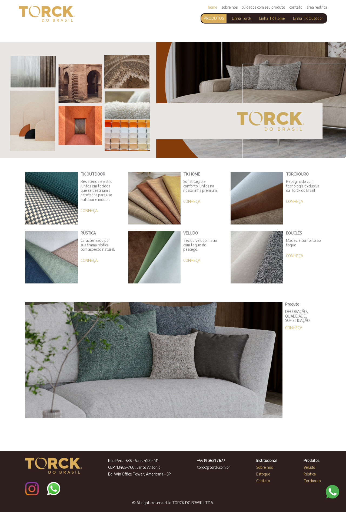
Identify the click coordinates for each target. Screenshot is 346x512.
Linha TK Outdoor (308, 18)
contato (295, 7)
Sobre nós (265, 467)
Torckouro (312, 480)
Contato (263, 480)
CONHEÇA (89, 210)
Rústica (310, 474)
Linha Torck (241, 18)
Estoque (263, 474)
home (212, 7)
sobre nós (229, 7)
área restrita (317, 7)
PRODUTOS (214, 18)
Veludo (310, 467)
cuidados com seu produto (263, 7)
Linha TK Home (272, 18)
